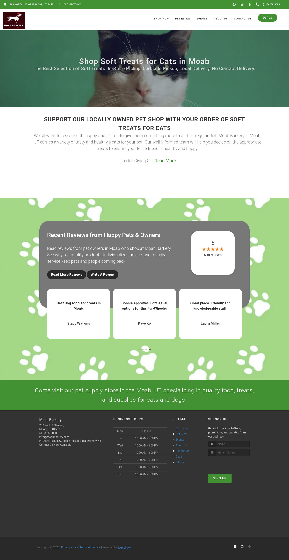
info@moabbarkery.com (54, 436)
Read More (165, 160)
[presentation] (229, 463)
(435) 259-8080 (48, 433)
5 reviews (213, 255)
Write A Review (103, 274)
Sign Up (219, 478)
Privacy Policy (69, 547)
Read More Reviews (66, 274)
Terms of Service (90, 547)
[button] (139, 349)
